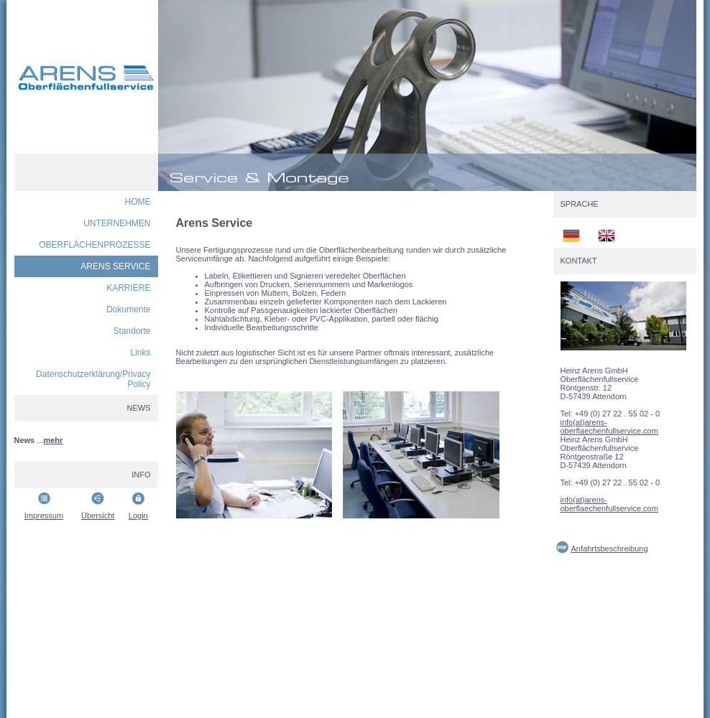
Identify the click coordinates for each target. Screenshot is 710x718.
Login (138, 515)
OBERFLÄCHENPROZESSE (94, 245)
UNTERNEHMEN (116, 223)
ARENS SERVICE (115, 266)
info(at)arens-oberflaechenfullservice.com (609, 426)
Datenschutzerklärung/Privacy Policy (93, 379)
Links (140, 353)
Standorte (131, 331)
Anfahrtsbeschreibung (609, 548)
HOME (138, 202)
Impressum (43, 515)
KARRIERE (128, 288)
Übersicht (97, 515)
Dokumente (128, 309)
